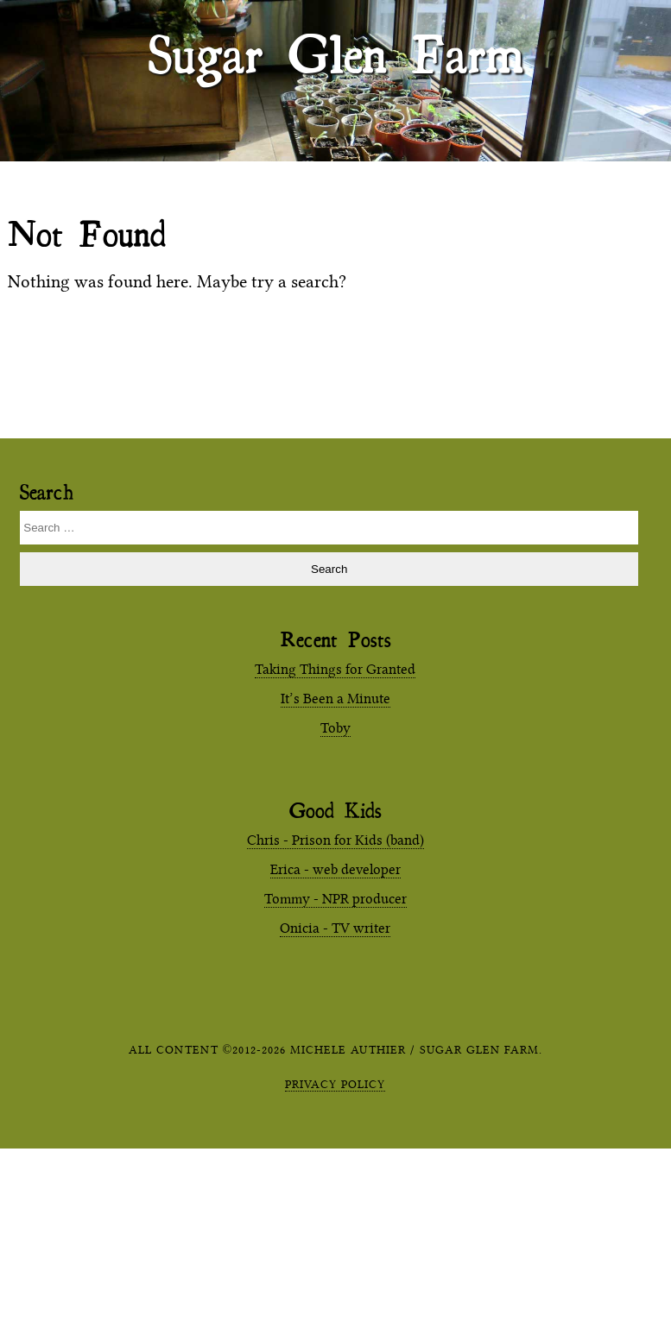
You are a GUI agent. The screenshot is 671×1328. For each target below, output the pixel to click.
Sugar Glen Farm (336, 52)
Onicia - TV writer (335, 928)
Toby (335, 728)
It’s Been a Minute (335, 698)
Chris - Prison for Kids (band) (335, 840)
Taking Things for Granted (335, 669)
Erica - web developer (335, 869)
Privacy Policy (335, 1084)
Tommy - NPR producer (335, 899)
